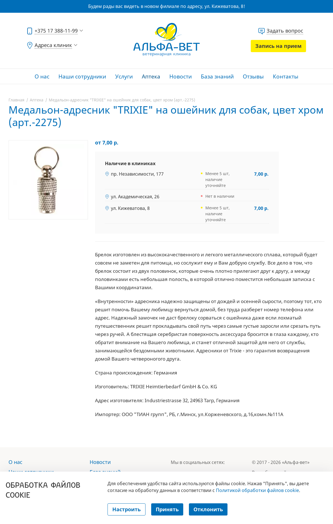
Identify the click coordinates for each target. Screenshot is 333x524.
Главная (16, 100)
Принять (167, 509)
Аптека (151, 76)
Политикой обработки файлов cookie (257, 490)
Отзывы (253, 76)
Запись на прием (278, 45)
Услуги (124, 76)
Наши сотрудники (82, 76)
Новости (180, 76)
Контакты (285, 76)
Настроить (126, 509)
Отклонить (208, 509)
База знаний (217, 76)
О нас (42, 76)
